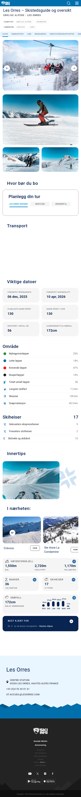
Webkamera (40, 34)
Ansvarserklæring (40, 753)
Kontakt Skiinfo (40, 741)
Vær (29, 34)
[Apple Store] (49, 781)
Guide (5, 34)
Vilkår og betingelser (40, 756)
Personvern (40, 750)
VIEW (35, 548)
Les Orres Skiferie (18, 204)
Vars (32, 27)
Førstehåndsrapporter (62, 34)
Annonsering (40, 745)
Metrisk (42, 762)
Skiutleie (40, 204)
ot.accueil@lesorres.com (23, 694)
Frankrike (42, 22)
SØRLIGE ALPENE (14, 15)
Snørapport (17, 34)
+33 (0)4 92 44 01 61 (18, 689)
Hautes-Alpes (46, 626)
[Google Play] (34, 781)
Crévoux (21, 27)
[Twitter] (37, 774)
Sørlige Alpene (24, 22)
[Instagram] (45, 774)
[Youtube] (30, 774)
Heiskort (61, 204)
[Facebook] (53, 774)
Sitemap (40, 759)
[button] (68, 3)
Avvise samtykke (40, 765)
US (46, 762)
